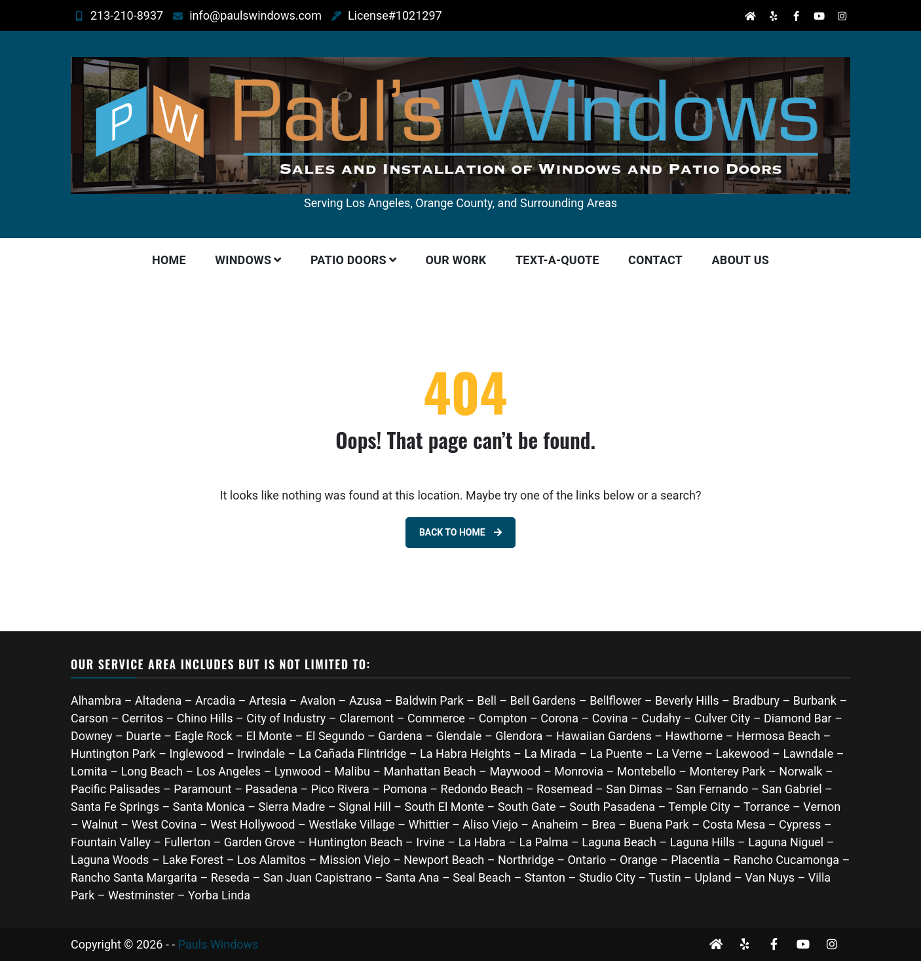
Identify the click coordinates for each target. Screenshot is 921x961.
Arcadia (215, 700)
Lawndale (808, 753)
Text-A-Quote (557, 260)
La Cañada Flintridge (352, 753)
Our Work (456, 260)
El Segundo (335, 736)
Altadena (158, 700)
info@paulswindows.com (238, 15)
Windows (243, 260)
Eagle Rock (203, 736)
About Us (740, 260)
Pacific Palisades (115, 789)
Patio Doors (348, 260)
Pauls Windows (218, 944)
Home (169, 260)
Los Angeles (229, 771)
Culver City (722, 718)
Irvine (430, 842)
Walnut (99, 824)
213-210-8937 (109, 15)
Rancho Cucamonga (786, 860)
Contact (655, 260)
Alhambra (96, 700)
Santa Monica (210, 807)
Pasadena (271, 789)
